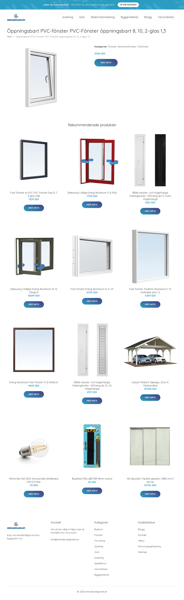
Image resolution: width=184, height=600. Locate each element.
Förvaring (99, 543)
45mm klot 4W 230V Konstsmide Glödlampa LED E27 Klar (33, 483)
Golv (82, 18)
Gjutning (98, 549)
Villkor (141, 543)
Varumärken (166, 18)
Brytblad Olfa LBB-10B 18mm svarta (92, 481)
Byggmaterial (129, 18)
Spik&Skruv (100, 566)
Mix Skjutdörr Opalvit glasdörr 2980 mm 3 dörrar (150, 483)
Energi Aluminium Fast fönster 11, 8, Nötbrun (33, 385)
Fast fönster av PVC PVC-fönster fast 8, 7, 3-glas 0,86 (33, 197)
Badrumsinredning (103, 18)
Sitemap (142, 555)
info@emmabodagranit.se (65, 542)
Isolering (67, 18)
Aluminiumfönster (127, 49)
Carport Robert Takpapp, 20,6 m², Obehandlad (150, 387)
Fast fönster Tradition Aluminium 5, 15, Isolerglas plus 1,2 (150, 294)
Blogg (148, 18)
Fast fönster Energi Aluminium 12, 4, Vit (92, 292)
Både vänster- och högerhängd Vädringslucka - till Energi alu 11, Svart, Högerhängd (150, 199)
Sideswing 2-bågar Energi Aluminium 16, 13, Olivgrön (33, 294)
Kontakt (142, 538)
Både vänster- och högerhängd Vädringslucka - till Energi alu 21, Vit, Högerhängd (92, 388)
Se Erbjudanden (128, 5)
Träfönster (143, 49)
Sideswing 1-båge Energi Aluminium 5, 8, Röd (92, 195)
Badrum (98, 532)
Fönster (112, 49)
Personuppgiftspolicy (149, 549)
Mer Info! (106, 65)
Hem (9, 39)
